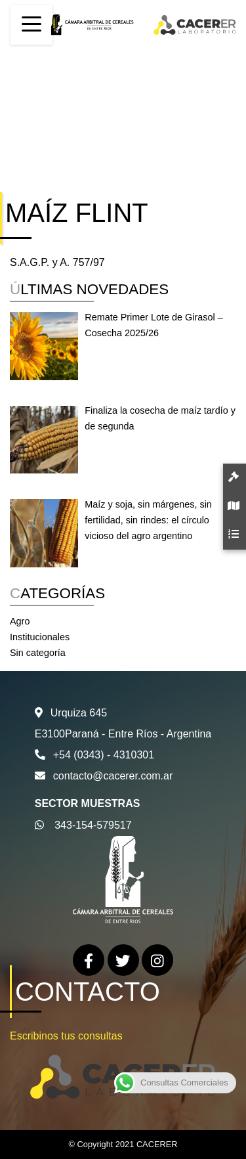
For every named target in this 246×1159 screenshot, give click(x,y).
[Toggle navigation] (31, 25)
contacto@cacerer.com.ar (113, 775)
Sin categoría (38, 652)
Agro (20, 621)
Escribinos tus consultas (66, 1035)
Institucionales (40, 637)
